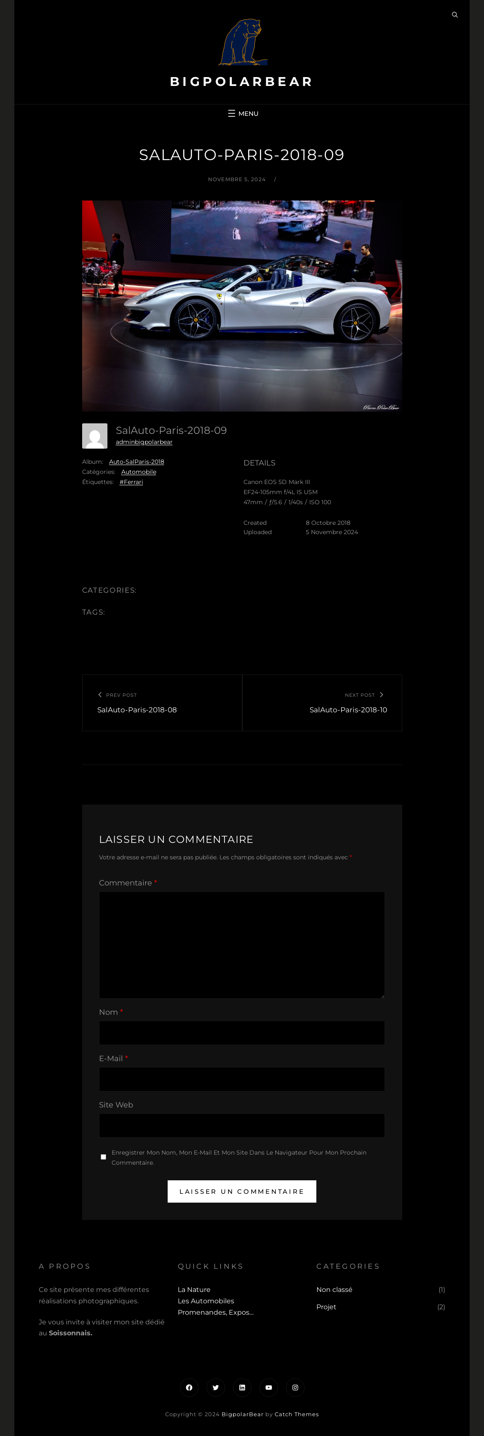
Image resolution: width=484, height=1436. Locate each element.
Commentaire (128, 883)
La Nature (194, 1290)
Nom (111, 1012)
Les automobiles (206, 1301)
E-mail (113, 1058)
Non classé (334, 1290)
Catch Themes (297, 1414)
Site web (116, 1105)
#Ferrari (131, 482)
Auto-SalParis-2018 (136, 461)
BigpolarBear (242, 81)
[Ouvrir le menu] (242, 113)
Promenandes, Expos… (216, 1312)
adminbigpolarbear (144, 442)
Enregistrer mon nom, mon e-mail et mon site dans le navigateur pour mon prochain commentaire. (239, 1157)
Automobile (138, 472)
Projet (326, 1307)
